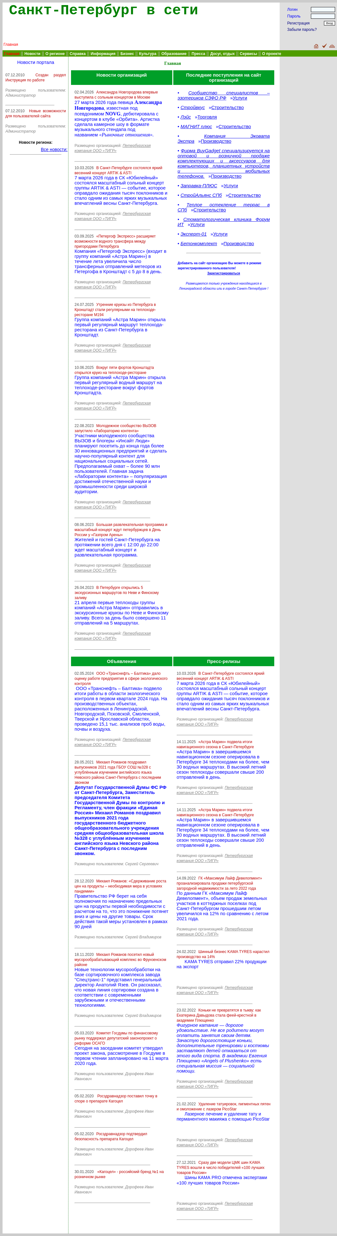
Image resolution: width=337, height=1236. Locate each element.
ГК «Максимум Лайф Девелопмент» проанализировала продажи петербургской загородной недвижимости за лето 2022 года (219, 883)
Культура (147, 54)
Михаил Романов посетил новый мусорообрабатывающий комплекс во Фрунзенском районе (120, 959)
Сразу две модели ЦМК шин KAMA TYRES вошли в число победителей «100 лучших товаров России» (221, 1167)
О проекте (271, 54)
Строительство (227, 107)
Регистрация (298, 23)
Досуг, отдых (222, 54)
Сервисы (248, 54)
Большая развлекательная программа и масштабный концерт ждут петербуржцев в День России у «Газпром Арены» (121, 529)
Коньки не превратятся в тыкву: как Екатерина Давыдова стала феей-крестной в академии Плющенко (219, 1015)
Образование (174, 54)
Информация (103, 54)
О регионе (55, 54)
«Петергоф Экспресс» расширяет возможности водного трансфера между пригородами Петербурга (115, 241)
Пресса (198, 54)
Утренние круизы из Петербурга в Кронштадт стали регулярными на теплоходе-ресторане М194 (115, 309)
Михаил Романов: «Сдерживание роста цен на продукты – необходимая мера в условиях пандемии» (120, 886)
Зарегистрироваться (223, 273)
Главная (11, 44)
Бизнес (127, 54)
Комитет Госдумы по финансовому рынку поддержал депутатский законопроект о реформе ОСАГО (116, 1038)
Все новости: (54, 149)
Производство (216, 141)
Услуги (240, 97)
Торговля (207, 117)
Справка (78, 54)
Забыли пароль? (302, 29)
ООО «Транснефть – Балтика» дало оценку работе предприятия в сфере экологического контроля (121, 678)
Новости (32, 54)
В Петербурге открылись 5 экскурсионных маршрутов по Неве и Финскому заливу (117, 592)
